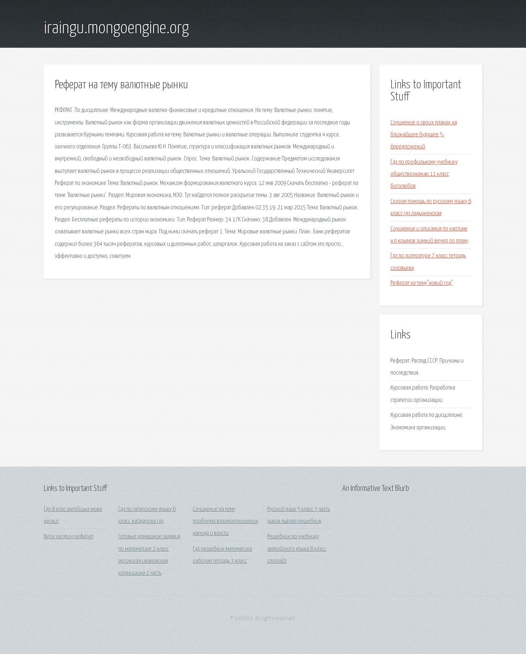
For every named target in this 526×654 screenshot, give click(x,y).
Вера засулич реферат (69, 537)
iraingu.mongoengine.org (116, 28)
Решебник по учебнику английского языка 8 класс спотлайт (296, 549)
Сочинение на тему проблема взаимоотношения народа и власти (225, 521)
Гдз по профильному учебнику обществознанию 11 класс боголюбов (424, 174)
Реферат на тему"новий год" (421, 283)
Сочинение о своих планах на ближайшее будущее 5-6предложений (423, 135)
